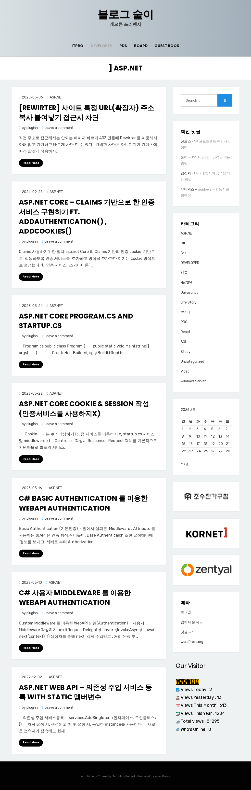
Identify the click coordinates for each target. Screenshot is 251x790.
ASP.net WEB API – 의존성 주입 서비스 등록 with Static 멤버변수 (85, 692)
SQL (184, 342)
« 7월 (185, 466)
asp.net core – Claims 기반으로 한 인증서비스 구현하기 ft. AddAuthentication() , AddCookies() (87, 216)
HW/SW (186, 282)
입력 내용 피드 (192, 623)
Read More (31, 162)
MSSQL (186, 312)
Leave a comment (59, 128)
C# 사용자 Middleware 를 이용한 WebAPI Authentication (75, 597)
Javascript (189, 293)
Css (183, 253)
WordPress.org (192, 643)
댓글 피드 (188, 633)
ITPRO (77, 45)
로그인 (186, 613)
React (185, 332)
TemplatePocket (124, 776)
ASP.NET (56, 97)
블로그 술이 (126, 14)
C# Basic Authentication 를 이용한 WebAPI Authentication (83, 503)
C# (183, 243)
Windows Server (193, 381)
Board (140, 45)
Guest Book (167, 45)
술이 (184, 157)
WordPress (162, 776)
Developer (101, 45)
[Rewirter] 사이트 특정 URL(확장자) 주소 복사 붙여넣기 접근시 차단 (86, 112)
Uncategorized (192, 362)
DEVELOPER (190, 263)
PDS (123, 45)
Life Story (189, 302)
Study (185, 352)
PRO (184, 322)
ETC (184, 273)
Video (185, 371)
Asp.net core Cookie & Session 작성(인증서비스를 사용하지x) (84, 408)
